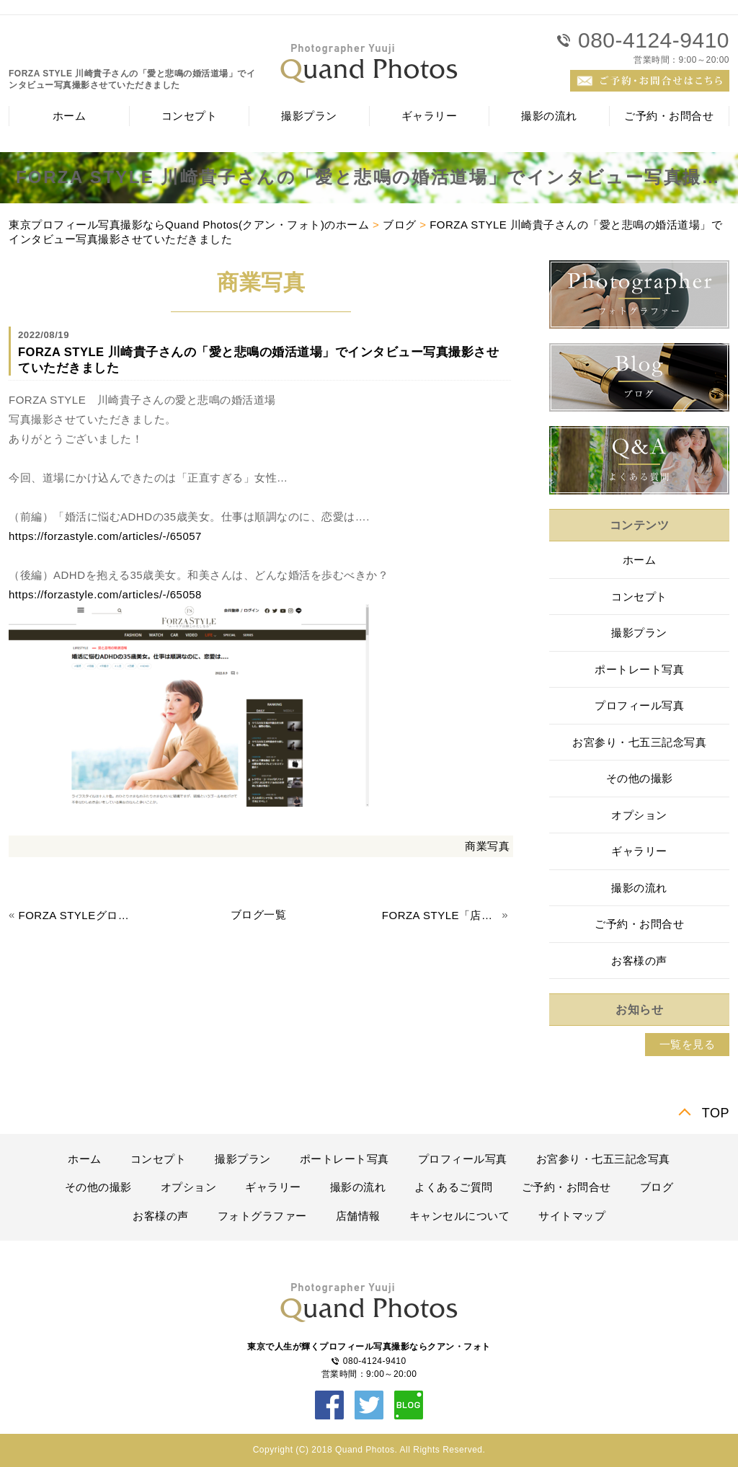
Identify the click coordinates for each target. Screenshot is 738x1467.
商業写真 (487, 846)
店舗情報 (358, 1216)
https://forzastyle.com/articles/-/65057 (105, 536)
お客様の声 (639, 960)
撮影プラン (309, 116)
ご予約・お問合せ (668, 116)
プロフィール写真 (639, 705)
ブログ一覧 (259, 914)
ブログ (400, 224)
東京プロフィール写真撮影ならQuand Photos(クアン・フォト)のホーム (189, 224)
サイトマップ (571, 1216)
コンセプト (189, 116)
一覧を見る (687, 1044)
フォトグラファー (262, 1216)
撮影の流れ (549, 116)
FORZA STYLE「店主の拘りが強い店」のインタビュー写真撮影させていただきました (440, 915)
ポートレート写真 (639, 669)
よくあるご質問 (453, 1187)
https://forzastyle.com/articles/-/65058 (105, 594)
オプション (639, 815)
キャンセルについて (459, 1216)
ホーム (69, 116)
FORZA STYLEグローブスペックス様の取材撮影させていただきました (77, 915)
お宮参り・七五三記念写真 (639, 742)
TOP (715, 1113)
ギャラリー (429, 116)
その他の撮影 (639, 778)
